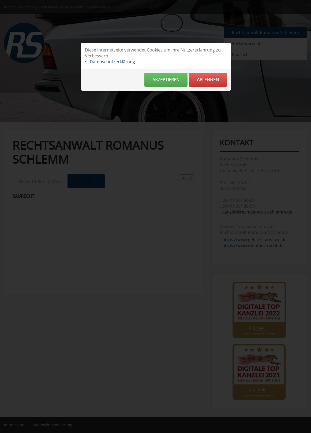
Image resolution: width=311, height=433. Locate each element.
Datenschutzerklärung (112, 62)
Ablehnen (208, 80)
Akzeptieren (165, 80)
